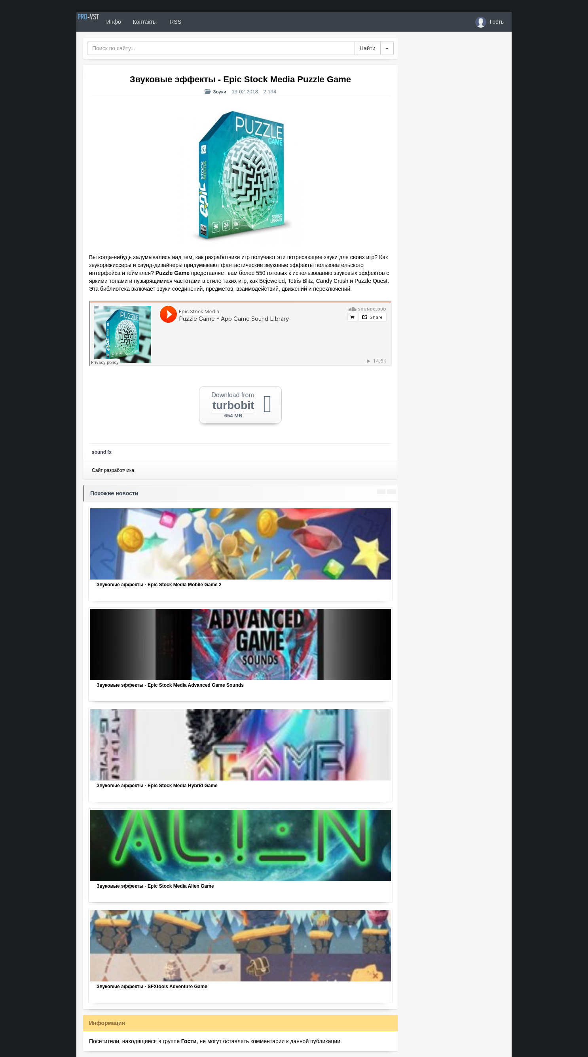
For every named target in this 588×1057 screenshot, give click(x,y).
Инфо (137, 22)
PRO (100, 22)
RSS (198, 22)
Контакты (168, 22)
